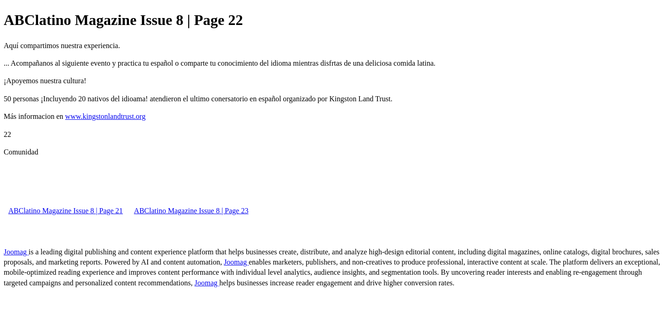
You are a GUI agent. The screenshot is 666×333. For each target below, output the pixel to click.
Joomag (16, 252)
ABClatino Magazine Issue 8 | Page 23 (191, 211)
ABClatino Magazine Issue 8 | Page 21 (65, 211)
